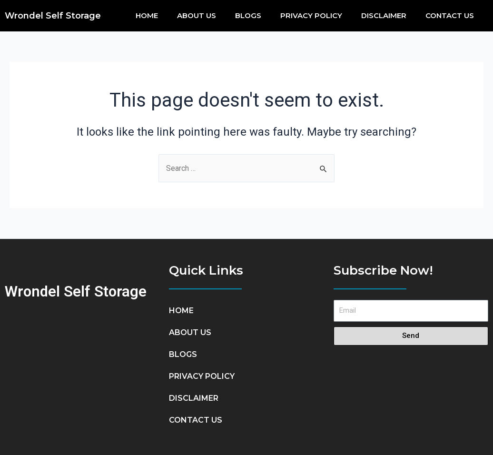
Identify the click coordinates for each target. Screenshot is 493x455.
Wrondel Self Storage (53, 15)
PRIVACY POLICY (311, 15)
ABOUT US (196, 15)
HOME (147, 15)
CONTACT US (449, 15)
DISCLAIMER (383, 15)
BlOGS (248, 15)
